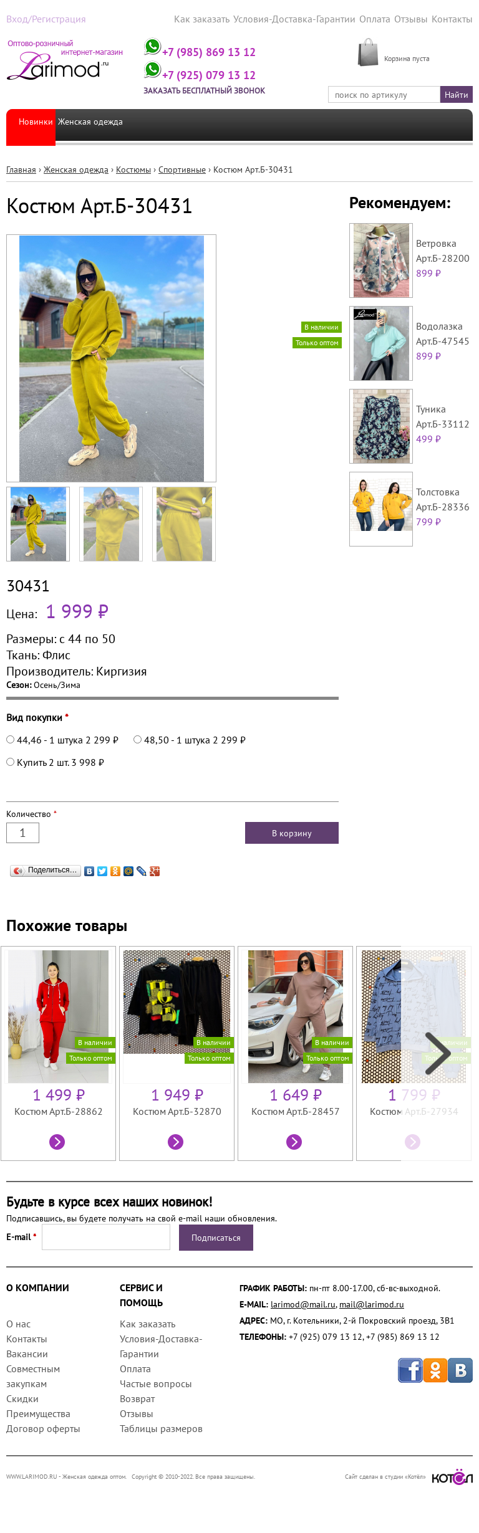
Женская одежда (98, 123)
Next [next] (437, 1052)
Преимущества (38, 1412)
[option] (60, 1052)
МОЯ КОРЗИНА (413, 43)
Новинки (36, 123)
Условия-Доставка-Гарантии (308, 18)
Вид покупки (37, 716)
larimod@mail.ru (303, 1303)
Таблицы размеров (161, 1427)
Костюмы (133, 168)
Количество (31, 812)
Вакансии (27, 1352)
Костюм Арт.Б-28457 (295, 1110)
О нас (18, 1322)
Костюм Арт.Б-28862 (58, 1110)
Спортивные (182, 168)
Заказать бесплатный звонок (224, 89)
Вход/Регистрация (41, 18)
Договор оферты (43, 1427)
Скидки (22, 1397)
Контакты (454, 18)
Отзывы (415, 18)
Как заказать (224, 18)
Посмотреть (58, 1142)
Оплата (381, 18)
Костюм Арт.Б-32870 (177, 1110)
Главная (21, 168)
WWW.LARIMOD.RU (31, 1475)
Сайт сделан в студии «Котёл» (409, 1475)
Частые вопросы (156, 1382)
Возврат (137, 1397)
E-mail (21, 1235)
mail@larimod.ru (371, 1303)
